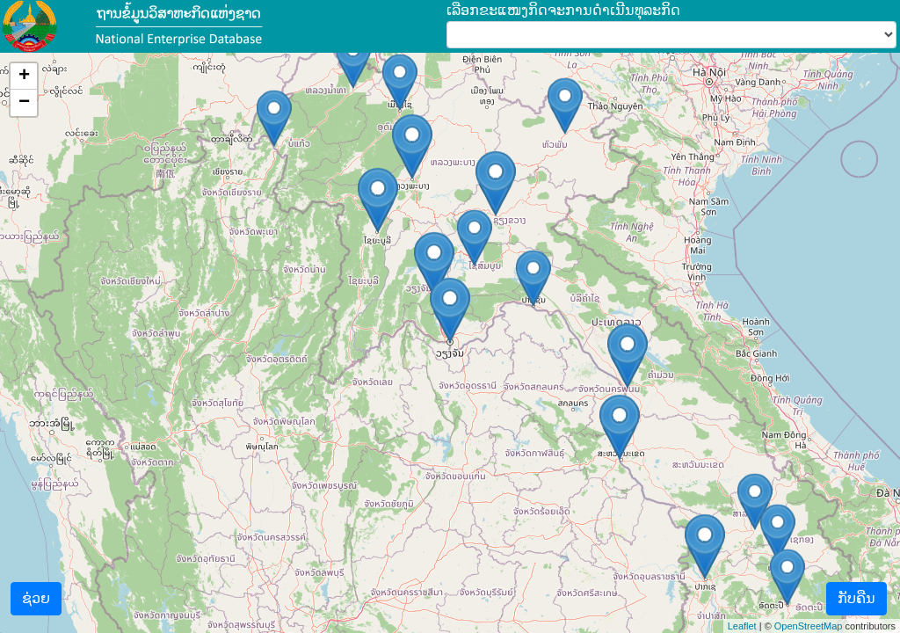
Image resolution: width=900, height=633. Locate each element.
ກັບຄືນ (856, 598)
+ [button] (24, 76)
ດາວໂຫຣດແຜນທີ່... (448, 343)
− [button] (24, 103)
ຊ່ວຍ (36, 598)
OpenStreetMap (808, 626)
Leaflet (742, 626)
